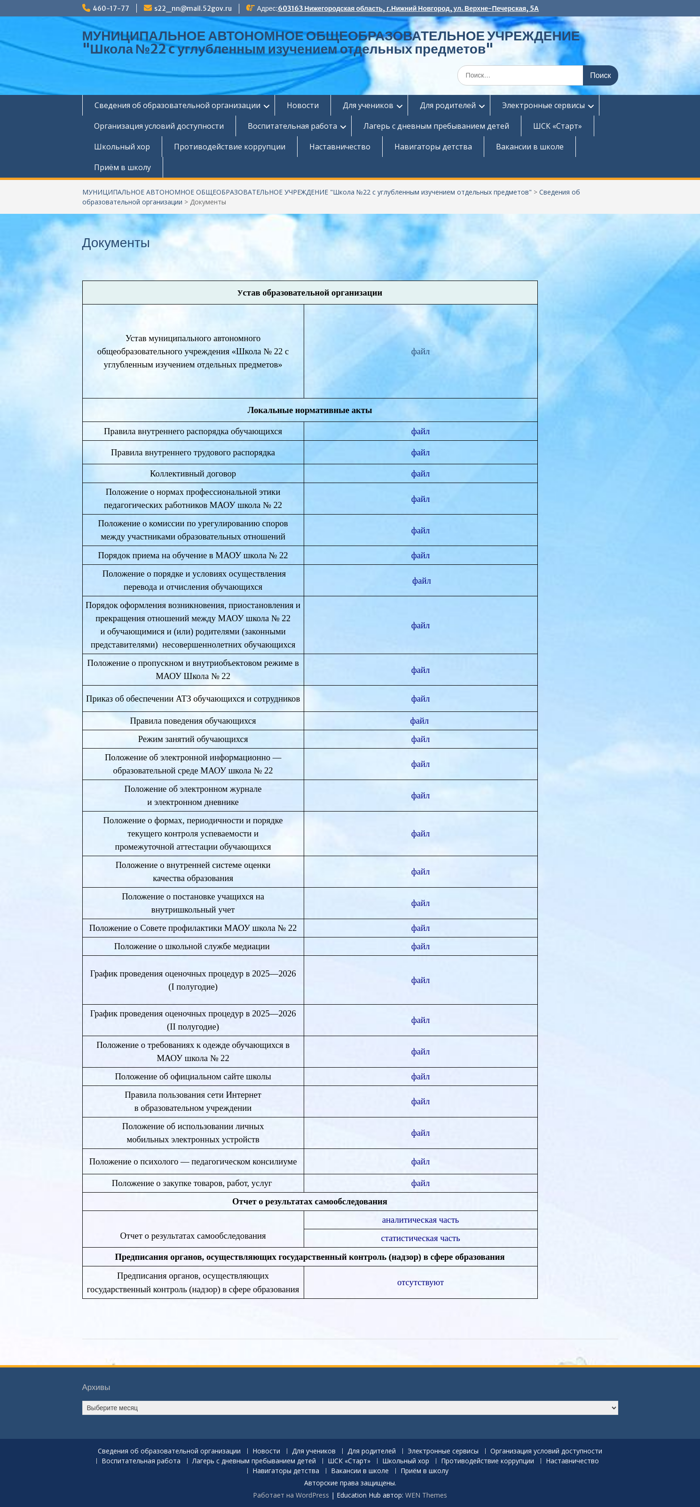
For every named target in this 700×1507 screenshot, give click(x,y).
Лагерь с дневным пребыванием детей (436, 126)
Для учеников (368, 105)
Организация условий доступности (159, 126)
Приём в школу (122, 167)
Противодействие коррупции (229, 146)
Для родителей (448, 105)
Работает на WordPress (291, 1495)
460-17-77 (111, 8)
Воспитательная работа (292, 126)
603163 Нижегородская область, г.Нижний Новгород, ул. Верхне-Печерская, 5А (408, 8)
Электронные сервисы (543, 105)
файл (420, 351)
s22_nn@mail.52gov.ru (193, 8)
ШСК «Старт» (557, 126)
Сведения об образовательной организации (177, 105)
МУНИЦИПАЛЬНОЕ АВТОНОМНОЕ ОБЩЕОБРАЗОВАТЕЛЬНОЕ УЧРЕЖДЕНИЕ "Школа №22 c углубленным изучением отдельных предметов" (331, 42)
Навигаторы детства (433, 146)
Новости (303, 105)
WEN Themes (426, 1495)
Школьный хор (122, 146)
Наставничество (339, 146)
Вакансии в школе (530, 146)
